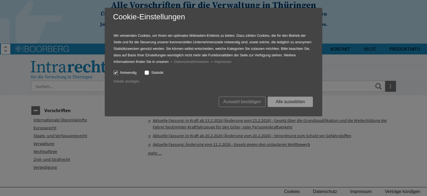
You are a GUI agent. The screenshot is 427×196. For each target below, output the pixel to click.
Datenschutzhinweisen (191, 62)
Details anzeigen (126, 81)
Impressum (222, 62)
